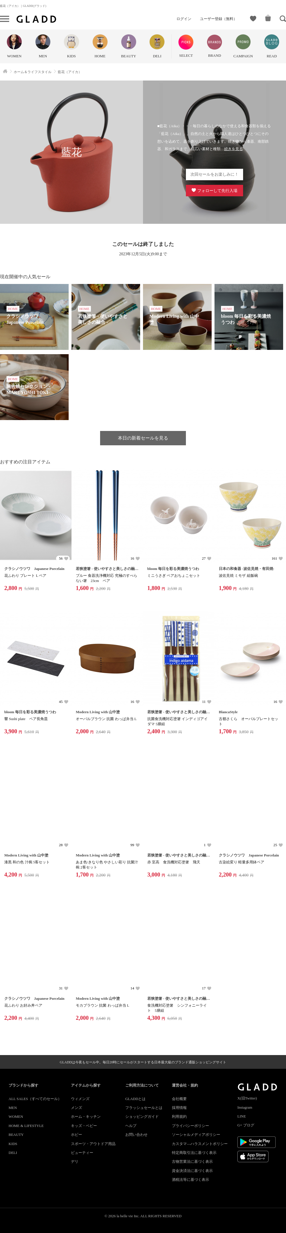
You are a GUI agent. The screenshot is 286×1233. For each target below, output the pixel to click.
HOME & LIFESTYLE (26, 1126)
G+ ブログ (245, 1125)
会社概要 (179, 1099)
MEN (13, 1107)
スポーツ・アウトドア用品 (93, 1144)
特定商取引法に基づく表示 (194, 1152)
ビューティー (82, 1152)
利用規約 (179, 1116)
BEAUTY (16, 1134)
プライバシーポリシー (190, 1126)
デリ (74, 1161)
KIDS (13, 1144)
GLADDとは (135, 1099)
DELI (13, 1152)
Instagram (244, 1107)
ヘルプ (130, 1126)
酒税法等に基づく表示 (190, 1179)
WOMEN (16, 1116)
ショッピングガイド (142, 1116)
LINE (241, 1116)
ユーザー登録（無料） (218, 19)
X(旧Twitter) (247, 1098)
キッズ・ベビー (84, 1126)
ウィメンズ (80, 1099)
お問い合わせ (136, 1134)
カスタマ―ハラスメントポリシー (200, 1144)
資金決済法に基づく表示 (192, 1171)
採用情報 (179, 1107)
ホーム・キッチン (86, 1116)
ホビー (76, 1134)
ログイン (183, 19)
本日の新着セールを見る (143, 438)
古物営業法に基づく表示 (192, 1161)
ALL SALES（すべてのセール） (35, 1099)
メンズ (76, 1107)
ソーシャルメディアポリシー (196, 1134)
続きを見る (233, 149)
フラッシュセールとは (143, 1107)
